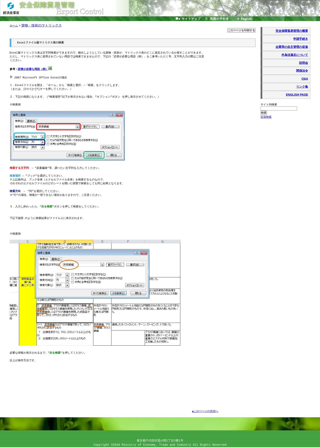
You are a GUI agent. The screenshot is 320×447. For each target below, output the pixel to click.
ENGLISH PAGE (297, 94)
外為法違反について (294, 54)
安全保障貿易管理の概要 (292, 30)
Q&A (304, 78)
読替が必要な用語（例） (33, 69)
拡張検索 (266, 116)
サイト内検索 (269, 104)
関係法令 (302, 70)
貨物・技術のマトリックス (41, 25)
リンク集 (302, 86)
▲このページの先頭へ (205, 411)
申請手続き (300, 38)
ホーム (14, 25)
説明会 (303, 62)
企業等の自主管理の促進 (292, 46)
